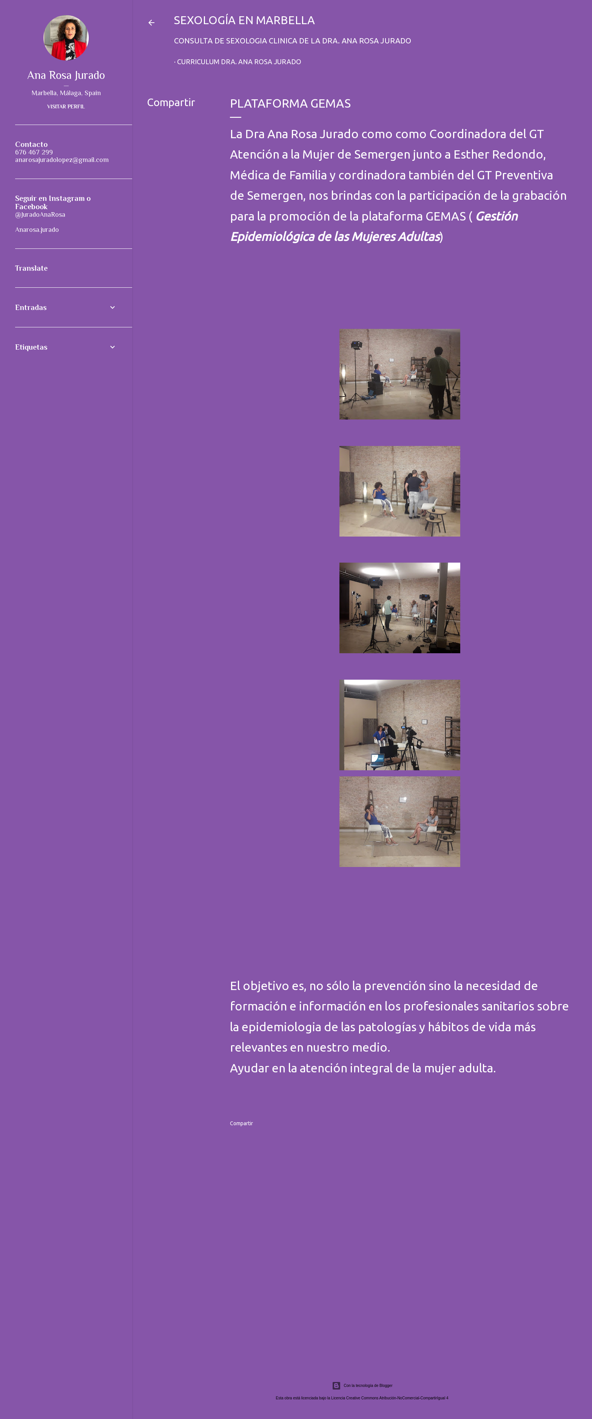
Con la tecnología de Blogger (362, 1385)
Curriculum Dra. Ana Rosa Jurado (239, 61)
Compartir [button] (171, 102)
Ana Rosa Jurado (66, 75)
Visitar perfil (66, 106)
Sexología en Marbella (244, 20)
